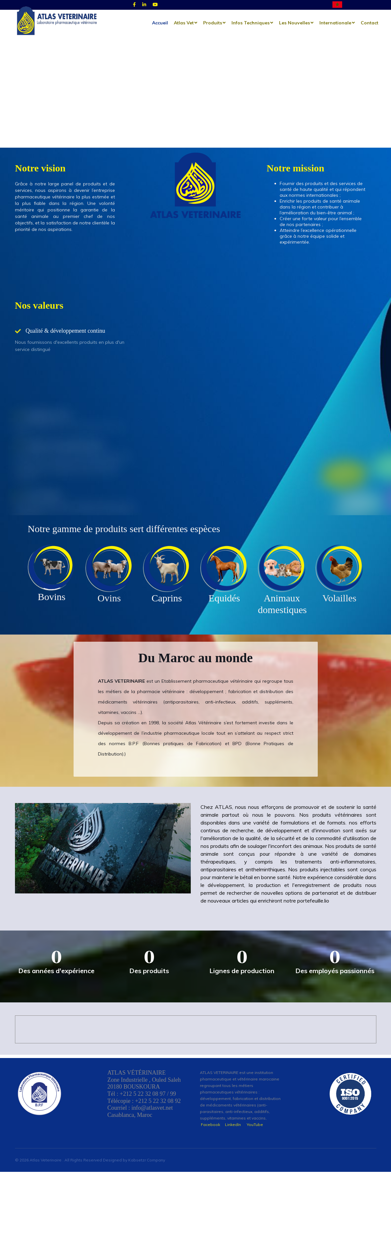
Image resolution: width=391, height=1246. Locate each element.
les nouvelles (294, 23)
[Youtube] (155, 4)
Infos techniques (250, 23)
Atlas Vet (184, 23)
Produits (212, 23)
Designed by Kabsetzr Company (134, 1194)
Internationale (335, 23)
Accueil (160, 23)
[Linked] (144, 4)
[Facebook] (134, 4)
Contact (369, 23)
